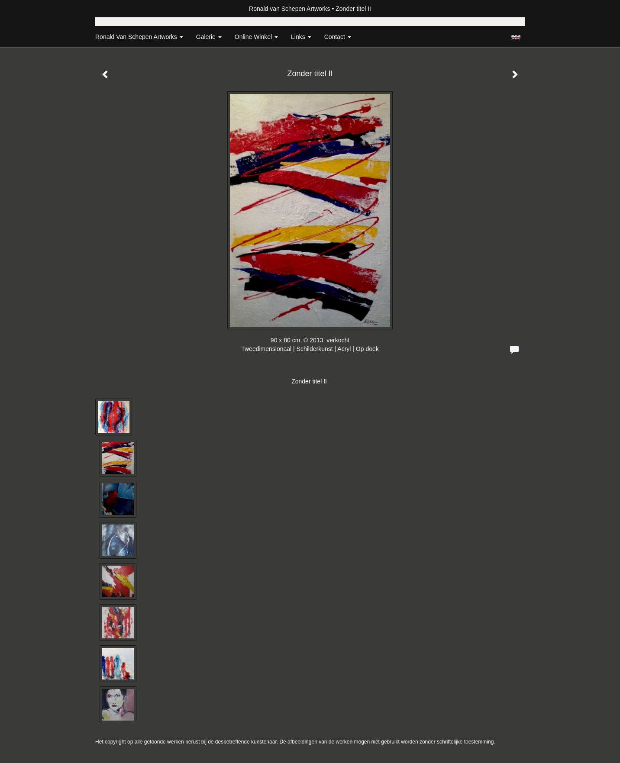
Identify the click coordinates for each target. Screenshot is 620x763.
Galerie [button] (209, 36)
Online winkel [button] (256, 36)
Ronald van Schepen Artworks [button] (139, 36)
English (516, 37)
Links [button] (301, 36)
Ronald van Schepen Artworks (289, 8)
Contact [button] (337, 36)
